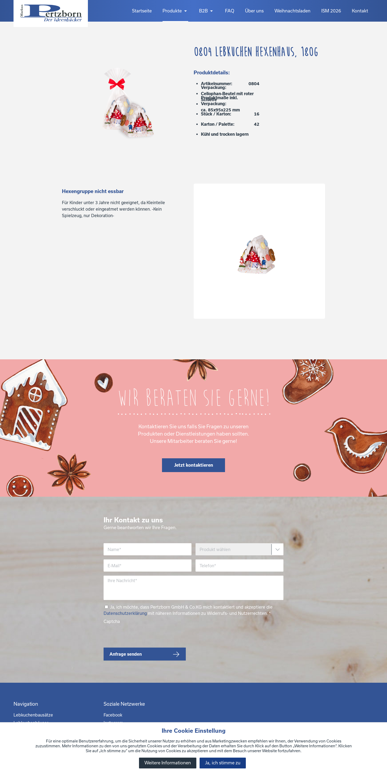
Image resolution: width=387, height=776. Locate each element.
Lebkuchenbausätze (33, 714)
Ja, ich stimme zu (222, 762)
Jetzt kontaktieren (193, 464)
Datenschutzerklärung (125, 613)
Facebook (113, 714)
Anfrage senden (126, 654)
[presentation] (145, 634)
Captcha (112, 621)
